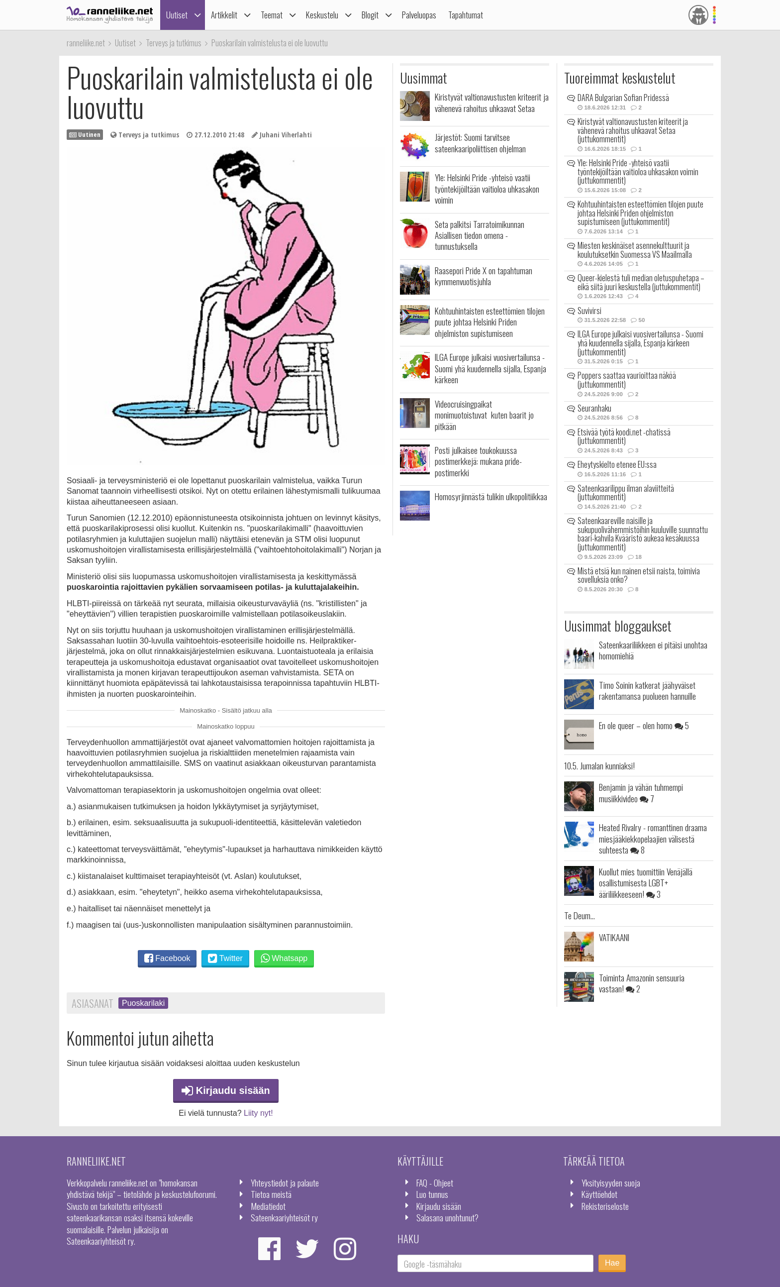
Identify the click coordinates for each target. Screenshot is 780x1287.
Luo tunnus (432, 1193)
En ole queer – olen (644, 725)
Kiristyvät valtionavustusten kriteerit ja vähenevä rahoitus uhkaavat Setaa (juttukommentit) (633, 130)
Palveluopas (419, 14)
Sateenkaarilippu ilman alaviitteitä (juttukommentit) (626, 492)
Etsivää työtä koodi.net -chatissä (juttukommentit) (624, 436)
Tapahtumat (465, 14)
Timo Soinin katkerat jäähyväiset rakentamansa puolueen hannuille (647, 690)
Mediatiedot (268, 1205)
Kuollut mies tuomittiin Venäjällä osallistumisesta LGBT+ (645, 882)
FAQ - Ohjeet (434, 1182)
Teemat (272, 14)
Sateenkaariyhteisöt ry (284, 1217)
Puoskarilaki (143, 1003)
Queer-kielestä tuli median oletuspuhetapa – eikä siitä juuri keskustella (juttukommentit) (641, 282)
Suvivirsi (589, 311)
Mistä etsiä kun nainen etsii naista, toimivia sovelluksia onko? (639, 575)
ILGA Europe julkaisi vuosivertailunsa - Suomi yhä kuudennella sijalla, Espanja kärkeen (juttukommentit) (640, 342)
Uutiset (177, 14)
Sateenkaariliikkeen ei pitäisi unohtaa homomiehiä (653, 650)
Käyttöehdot (599, 1193)
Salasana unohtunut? (447, 1217)
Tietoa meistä (271, 1193)
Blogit (370, 14)
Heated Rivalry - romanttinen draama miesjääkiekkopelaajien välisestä (653, 838)
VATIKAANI (614, 937)
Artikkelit (224, 14)
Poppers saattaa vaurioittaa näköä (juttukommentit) (627, 379)
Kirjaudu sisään (226, 1090)
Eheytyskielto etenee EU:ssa (617, 464)
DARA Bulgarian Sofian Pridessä (623, 98)
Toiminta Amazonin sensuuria (641, 983)
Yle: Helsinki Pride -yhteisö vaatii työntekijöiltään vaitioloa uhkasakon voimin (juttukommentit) (638, 171)
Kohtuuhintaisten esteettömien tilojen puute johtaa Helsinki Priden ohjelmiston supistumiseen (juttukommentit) (640, 212)
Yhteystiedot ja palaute (285, 1182)
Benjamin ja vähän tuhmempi (641, 792)
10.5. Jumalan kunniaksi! (599, 765)
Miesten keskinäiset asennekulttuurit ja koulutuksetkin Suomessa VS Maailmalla (635, 249)
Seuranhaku (594, 408)
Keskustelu (322, 14)
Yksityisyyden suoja (611, 1182)
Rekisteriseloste (605, 1205)
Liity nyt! (258, 1113)
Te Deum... (579, 915)
